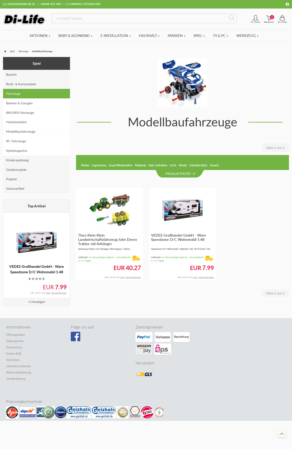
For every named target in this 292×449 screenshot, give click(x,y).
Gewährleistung (15, 378)
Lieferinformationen (18, 366)
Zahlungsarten (15, 341)
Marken (176, 35)
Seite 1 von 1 (275, 148)
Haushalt (149, 35)
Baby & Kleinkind (75, 35)
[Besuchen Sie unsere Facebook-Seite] (75, 336)
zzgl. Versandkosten (56, 292)
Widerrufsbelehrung (18, 372)
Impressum (13, 360)
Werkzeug (247, 35)
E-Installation (116, 35)
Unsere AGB (13, 353)
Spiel (199, 35)
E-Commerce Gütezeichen (83, 4)
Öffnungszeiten (15, 334)
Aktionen (40, 35)
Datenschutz (14, 347)
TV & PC (220, 35)
